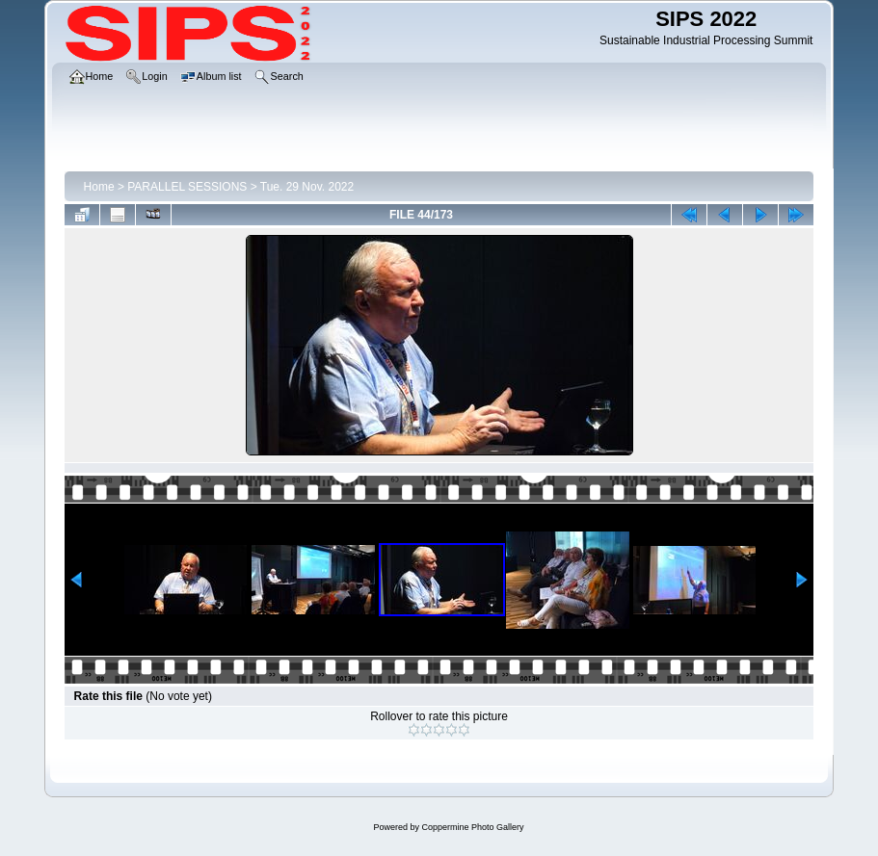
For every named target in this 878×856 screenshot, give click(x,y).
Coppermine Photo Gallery (472, 827)
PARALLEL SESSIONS (187, 187)
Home (99, 187)
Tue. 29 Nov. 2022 (307, 187)
